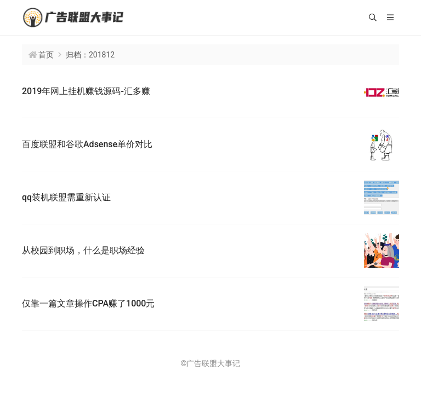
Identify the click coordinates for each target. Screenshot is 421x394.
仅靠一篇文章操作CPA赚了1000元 (88, 303)
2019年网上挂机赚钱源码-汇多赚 (86, 91)
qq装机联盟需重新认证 (66, 197)
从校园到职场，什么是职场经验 (83, 250)
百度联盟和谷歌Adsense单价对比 (87, 144)
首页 (46, 54)
